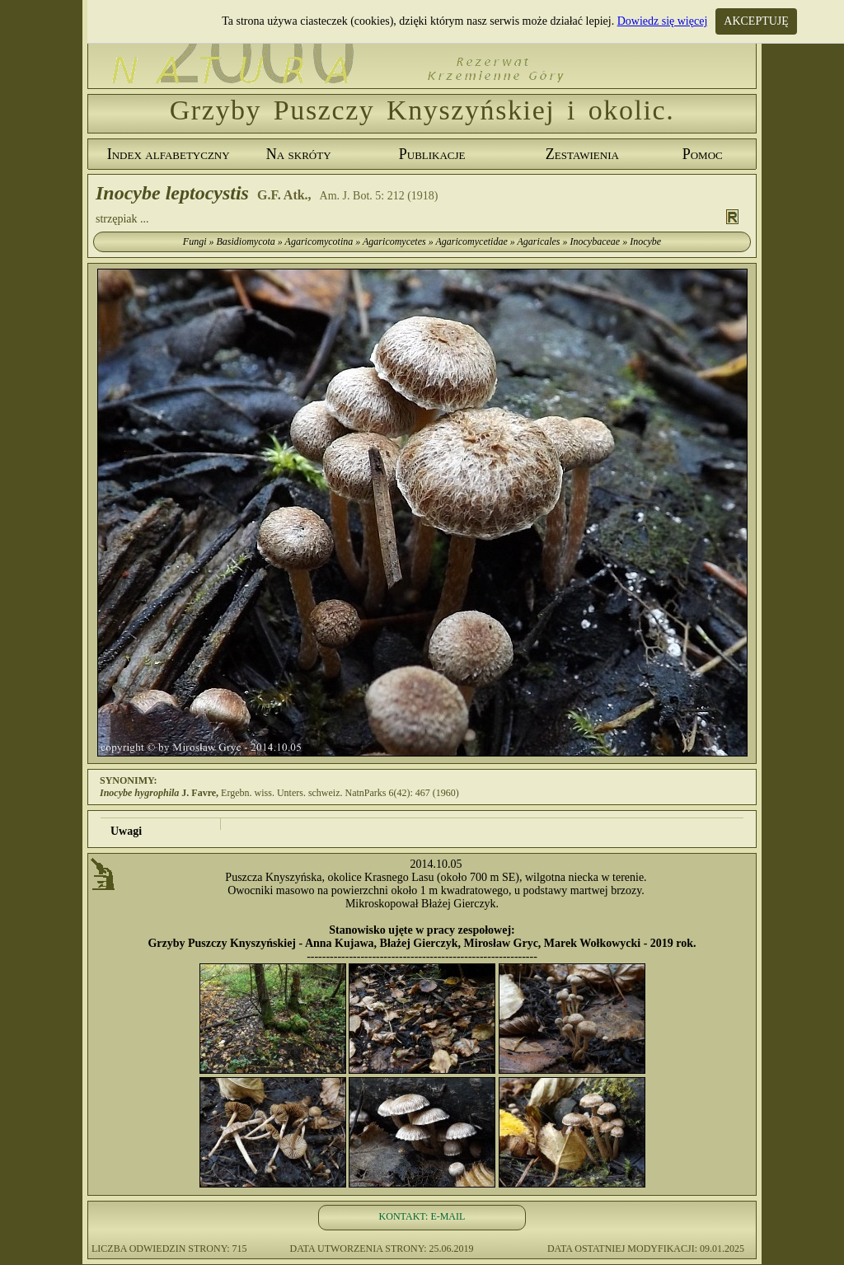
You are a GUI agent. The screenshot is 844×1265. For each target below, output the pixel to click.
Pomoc (702, 154)
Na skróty (298, 154)
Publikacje (432, 154)
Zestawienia (582, 154)
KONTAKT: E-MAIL (422, 1216)
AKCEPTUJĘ (756, 21)
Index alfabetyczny (168, 154)
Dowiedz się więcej (662, 21)
